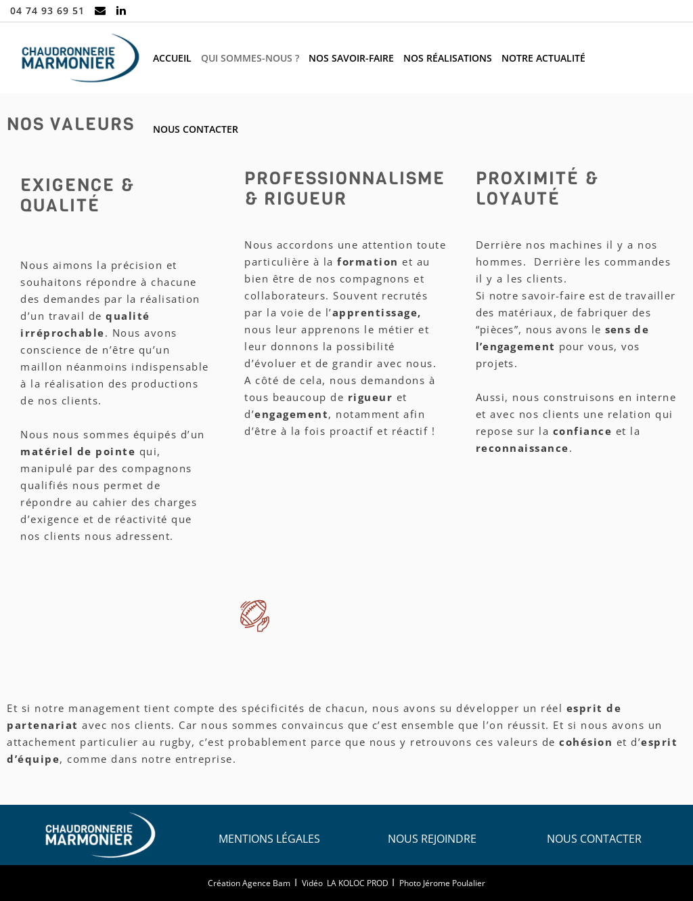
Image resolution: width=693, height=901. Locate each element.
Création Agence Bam (249, 883)
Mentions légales (269, 838)
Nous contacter (594, 838)
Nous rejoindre (432, 838)
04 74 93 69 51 (47, 10)
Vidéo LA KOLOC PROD (345, 883)
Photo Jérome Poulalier (442, 883)
